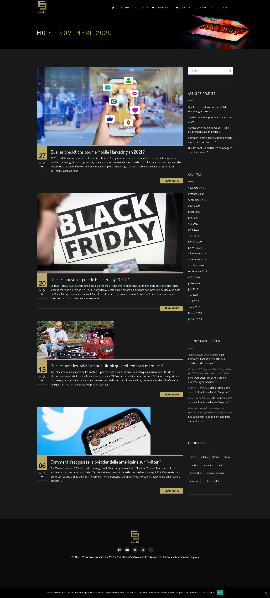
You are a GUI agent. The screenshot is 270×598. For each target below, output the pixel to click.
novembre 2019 (197, 259)
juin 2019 (193, 289)
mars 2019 (194, 307)
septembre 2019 (197, 271)
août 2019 (194, 277)
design (216, 456)
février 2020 (195, 241)
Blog (181, 7)
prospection (196, 472)
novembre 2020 (197, 187)
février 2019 (195, 313)
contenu (203, 456)
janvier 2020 (195, 247)
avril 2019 (193, 301)
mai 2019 (193, 295)
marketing (208, 465)
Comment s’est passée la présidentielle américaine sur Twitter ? (106, 462)
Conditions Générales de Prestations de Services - (145, 557)
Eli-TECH (224, 7)
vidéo (217, 481)
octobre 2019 (196, 265)
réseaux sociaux (215, 472)
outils (221, 465)
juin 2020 (193, 217)
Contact (201, 7)
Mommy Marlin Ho (199, 387)
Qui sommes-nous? (128, 7)
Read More (171, 180)
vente (206, 481)
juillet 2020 (194, 211)
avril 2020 (193, 229)
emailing (194, 465)
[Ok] (265, 592)
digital (227, 456)
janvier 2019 (195, 319)
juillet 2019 (194, 283)
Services (160, 7)
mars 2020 (194, 235)
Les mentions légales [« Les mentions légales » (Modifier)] (187, 557)
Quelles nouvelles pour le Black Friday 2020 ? (90, 279)
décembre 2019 (197, 253)
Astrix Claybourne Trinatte (203, 354)
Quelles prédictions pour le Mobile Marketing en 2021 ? (98, 152)
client (192, 456)
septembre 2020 (197, 200)
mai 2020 (193, 223)
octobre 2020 (196, 193)
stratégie (194, 481)
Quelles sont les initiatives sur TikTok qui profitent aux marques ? (107, 365)
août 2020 (194, 205)
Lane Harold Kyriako (199, 397)
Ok (219, 592)
